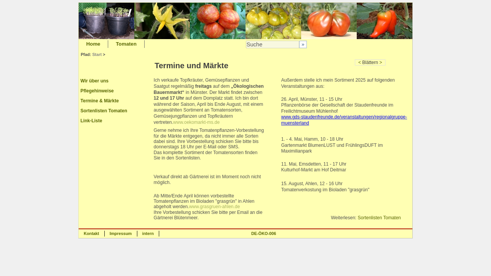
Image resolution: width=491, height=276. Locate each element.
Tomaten (126, 44)
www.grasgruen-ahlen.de (214, 206)
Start (97, 54)
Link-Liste (91, 120)
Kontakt (91, 233)
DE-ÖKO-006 (263, 233)
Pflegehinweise (97, 91)
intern (148, 233)
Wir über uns (95, 81)
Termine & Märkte (100, 101)
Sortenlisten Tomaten (104, 110)
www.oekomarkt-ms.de (196, 122)
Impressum (121, 233)
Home (93, 44)
